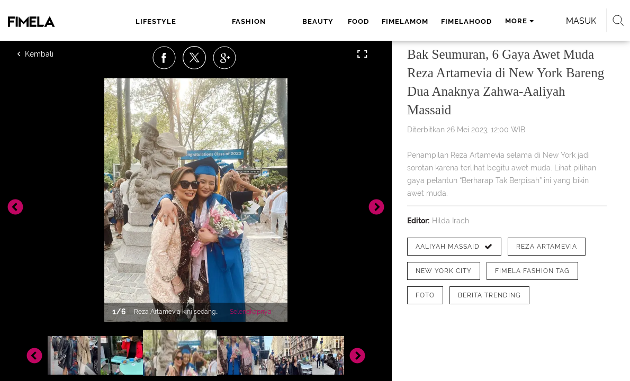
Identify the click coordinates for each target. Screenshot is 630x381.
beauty (243, 21)
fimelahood (390, 21)
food (282, 21)
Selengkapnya (251, 311)
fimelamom (329, 21)
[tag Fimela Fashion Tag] (532, 270)
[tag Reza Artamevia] (546, 246)
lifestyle (148, 21)
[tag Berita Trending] (489, 295)
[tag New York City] (444, 270)
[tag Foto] (425, 295)
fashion (198, 21)
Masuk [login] (558, 21)
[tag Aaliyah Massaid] (454, 246)
